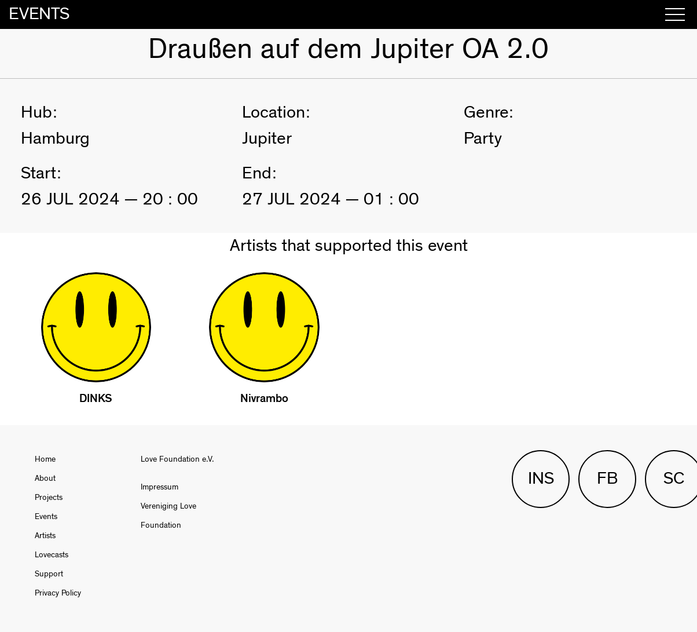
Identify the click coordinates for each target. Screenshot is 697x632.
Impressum (159, 487)
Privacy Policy (58, 593)
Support (49, 574)
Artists (45, 536)
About (45, 478)
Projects (49, 498)
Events (46, 517)
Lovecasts (51, 555)
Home (45, 459)
